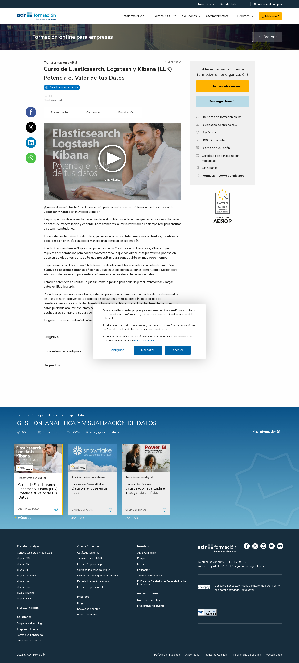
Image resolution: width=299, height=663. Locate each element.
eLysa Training (26, 593)
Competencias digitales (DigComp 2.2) (100, 575)
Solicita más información (222, 86)
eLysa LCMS (24, 564)
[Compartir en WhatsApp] (31, 158)
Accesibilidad (274, 655)
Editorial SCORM (164, 16)
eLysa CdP (23, 570)
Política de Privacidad (167, 655)
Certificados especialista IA (93, 570)
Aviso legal (192, 655)
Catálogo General (88, 553)
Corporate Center (27, 629)
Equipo (141, 558)
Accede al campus (268, 4)
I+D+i (140, 564)
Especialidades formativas (93, 581)
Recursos (243, 16)
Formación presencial (90, 587)
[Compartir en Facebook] (31, 112)
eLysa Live (23, 581)
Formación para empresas (93, 564)
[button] (112, 161)
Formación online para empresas (72, 37)
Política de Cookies (215, 655)
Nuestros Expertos (148, 600)
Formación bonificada (30, 635)
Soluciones (189, 16)
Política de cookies (144, 340)
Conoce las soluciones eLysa (34, 553)
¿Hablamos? (270, 16)
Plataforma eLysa (132, 16)
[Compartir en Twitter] (31, 127)
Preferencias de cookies (246, 655)
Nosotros (204, 4)
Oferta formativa (217, 16)
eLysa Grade (24, 587)
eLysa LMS (23, 558)
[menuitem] (206, 4)
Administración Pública (91, 558)
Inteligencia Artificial (29, 640)
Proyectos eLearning (29, 623)
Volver (267, 37)
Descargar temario (222, 101)
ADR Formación (146, 553)
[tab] (60, 112)
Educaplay (143, 570)
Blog (80, 603)
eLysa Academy (26, 575)
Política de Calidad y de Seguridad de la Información (161, 583)
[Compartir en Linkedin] (31, 142)
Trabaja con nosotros (150, 575)
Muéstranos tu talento (150, 606)
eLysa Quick (24, 598)
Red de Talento (230, 4)
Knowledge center (88, 609)
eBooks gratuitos (87, 614)
